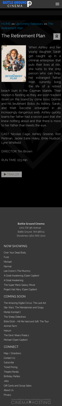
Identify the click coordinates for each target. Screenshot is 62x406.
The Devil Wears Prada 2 (16, 335)
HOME (6, 24)
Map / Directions (12, 353)
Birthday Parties (12, 376)
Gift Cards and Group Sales (17, 385)
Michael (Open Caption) (16, 339)
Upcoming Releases (29, 24)
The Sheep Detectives (15, 316)
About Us (8, 390)
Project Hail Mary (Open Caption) (20, 289)
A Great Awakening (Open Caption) (21, 275)
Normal (8, 266)
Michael (8, 261)
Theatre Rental (11, 371)
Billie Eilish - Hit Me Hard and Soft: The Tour (26, 321)
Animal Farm (10, 326)
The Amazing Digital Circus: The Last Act (25, 303)
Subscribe (9, 362)
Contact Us (9, 358)
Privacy (7, 394)
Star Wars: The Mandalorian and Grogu (24, 307)
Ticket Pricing (11, 367)
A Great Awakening (13, 280)
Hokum (7, 330)
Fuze (6, 257)
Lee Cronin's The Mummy (17, 271)
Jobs (6, 381)
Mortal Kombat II (12, 312)
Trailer (11, 174)
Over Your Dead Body (15, 252)
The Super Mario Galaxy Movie (19, 285)
